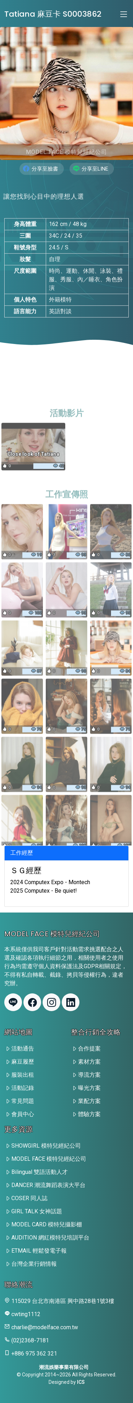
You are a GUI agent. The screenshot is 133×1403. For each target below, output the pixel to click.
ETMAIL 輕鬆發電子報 (39, 1250)
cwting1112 (25, 1314)
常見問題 (22, 1101)
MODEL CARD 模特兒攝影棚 (46, 1224)
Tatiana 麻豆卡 (52, 14)
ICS (81, 1382)
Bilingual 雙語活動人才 (39, 1172)
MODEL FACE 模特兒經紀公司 (48, 1158)
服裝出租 (22, 1074)
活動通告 (22, 1048)
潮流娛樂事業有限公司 (64, 1367)
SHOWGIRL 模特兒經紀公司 (46, 1145)
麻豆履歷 (22, 1061)
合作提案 (89, 1048)
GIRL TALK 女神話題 (36, 1211)
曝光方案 (89, 1088)
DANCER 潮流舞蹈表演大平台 (48, 1185)
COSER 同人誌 (29, 1198)
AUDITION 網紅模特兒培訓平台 (50, 1237)
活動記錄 (22, 1088)
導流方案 (89, 1074)
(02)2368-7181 (30, 1340)
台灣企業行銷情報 (34, 1263)
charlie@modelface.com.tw (44, 1327)
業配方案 (89, 1101)
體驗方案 (89, 1114)
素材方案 (89, 1061)
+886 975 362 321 (34, 1353)
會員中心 (22, 1114)
